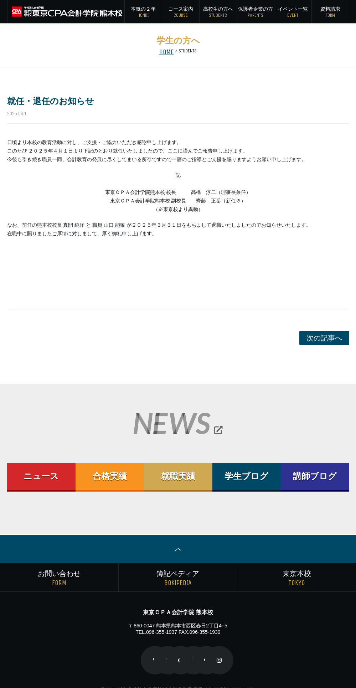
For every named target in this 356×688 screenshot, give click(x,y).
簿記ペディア (178, 570)
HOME (166, 51)
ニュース (41, 476)
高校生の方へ (218, 12)
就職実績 (178, 476)
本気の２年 (143, 12)
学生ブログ (247, 476)
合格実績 (110, 476)
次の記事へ (324, 338)
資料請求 (330, 12)
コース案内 (180, 12)
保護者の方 (255, 12)
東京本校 (296, 570)
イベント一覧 (292, 12)
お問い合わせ (59, 570)
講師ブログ (315, 476)
